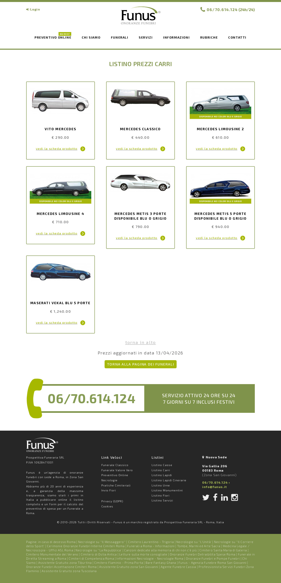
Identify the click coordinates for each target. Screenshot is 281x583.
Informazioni (176, 37)
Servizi (146, 37)
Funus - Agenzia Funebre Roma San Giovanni (212, 562)
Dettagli (82, 148)
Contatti (237, 37)
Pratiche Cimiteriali (116, 485)
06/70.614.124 (222, 9)
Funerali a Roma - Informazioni (151, 546)
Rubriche (209, 37)
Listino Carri (161, 470)
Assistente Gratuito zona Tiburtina (65, 562)
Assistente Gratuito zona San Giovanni (128, 567)
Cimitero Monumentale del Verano (52, 554)
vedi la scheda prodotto (56, 148)
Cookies (107, 506)
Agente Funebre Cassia (178, 567)
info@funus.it (214, 487)
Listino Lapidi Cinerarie (169, 480)
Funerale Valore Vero (117, 470)
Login (35, 9)
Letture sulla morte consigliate (143, 554)
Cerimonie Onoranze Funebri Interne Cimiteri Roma (86, 546)
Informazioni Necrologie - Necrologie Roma (149, 558)
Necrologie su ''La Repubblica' (99, 550)
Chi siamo (91, 37)
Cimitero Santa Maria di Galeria (223, 550)
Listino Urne (161, 485)
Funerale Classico (115, 465)
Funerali (119, 37)
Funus (140, 18)
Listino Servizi (162, 500)
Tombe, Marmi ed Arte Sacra (198, 546)
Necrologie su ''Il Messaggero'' (102, 542)
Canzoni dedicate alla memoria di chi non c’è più (160, 550)
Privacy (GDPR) (112, 501)
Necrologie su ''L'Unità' (194, 542)
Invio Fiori (108, 490)
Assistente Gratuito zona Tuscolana (69, 571)
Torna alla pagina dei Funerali (140, 364)
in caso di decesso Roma (57, 542)
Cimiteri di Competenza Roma (91, 558)
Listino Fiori (160, 495)
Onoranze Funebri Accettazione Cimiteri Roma (61, 567)
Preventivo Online (53, 37)
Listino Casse (162, 465)
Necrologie (109, 480)
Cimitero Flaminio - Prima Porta (118, 562)
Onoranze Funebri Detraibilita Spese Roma (202, 554)
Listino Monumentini (167, 490)
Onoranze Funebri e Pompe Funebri (213, 558)
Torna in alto (140, 342)
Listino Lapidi (162, 475)
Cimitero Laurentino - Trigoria (151, 542)
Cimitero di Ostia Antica (99, 554)
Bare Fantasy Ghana (161, 562)
